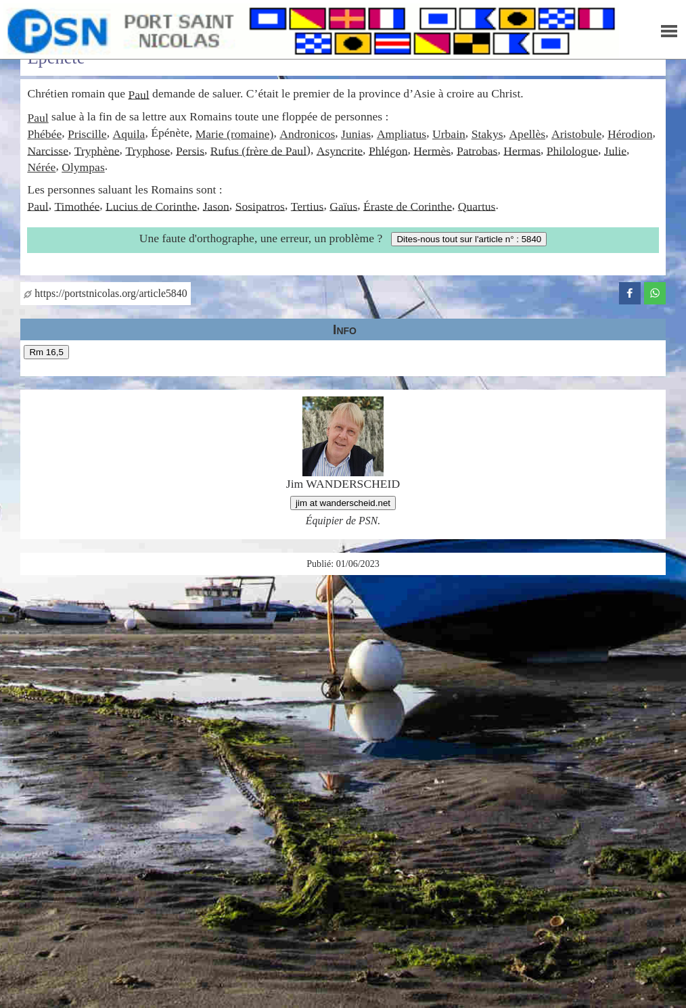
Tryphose (147, 150)
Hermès (432, 150)
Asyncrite (340, 150)
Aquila (128, 134)
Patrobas (477, 150)
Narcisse (47, 150)
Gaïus (343, 205)
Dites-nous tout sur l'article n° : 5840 (468, 239)
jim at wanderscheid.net (343, 503)
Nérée (41, 167)
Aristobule (576, 134)
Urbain (448, 134)
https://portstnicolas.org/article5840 (105, 293)
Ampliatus (401, 134)
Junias (356, 134)
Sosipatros (260, 205)
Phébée (44, 134)
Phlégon (388, 150)
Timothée (76, 205)
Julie (615, 150)
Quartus (477, 205)
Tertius (307, 205)
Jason (216, 205)
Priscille (87, 134)
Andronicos (307, 134)
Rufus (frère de (247, 150)
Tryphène (97, 150)
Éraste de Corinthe (407, 205)
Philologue (572, 150)
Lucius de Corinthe (151, 205)
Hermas (522, 150)
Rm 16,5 (46, 352)
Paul (138, 94)
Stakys (487, 134)
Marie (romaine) (235, 134)
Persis (190, 150)
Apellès (527, 134)
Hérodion (630, 134)
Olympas (83, 167)
